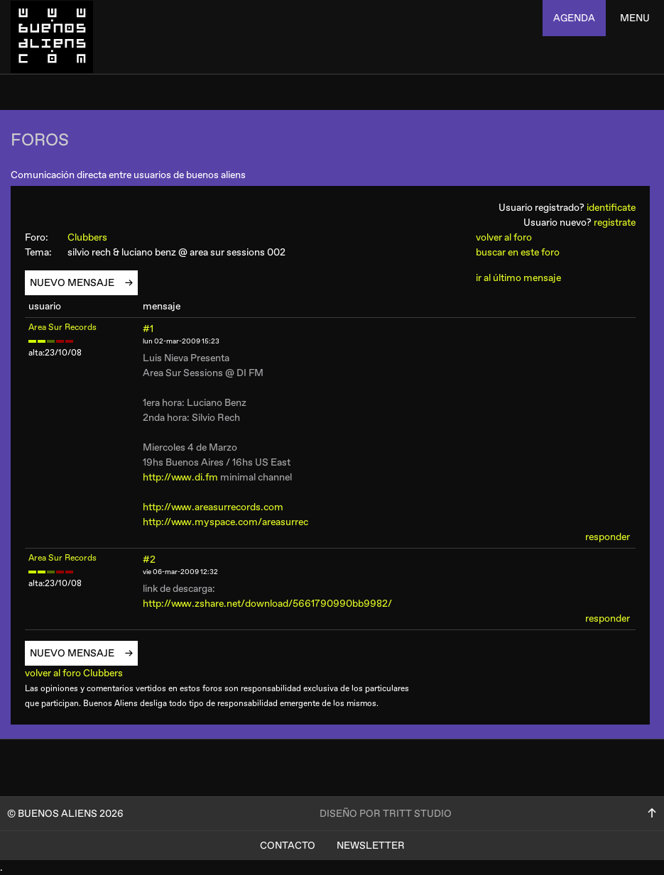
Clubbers (93, 237)
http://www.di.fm (180, 477)
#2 (149, 560)
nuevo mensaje (77, 283)
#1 (148, 329)
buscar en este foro (518, 252)
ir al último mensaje (518, 278)
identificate (611, 208)
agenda (574, 18)
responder (607, 537)
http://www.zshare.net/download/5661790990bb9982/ (267, 604)
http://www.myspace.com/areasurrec (225, 522)
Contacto (287, 846)
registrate (615, 222)
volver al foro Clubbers (79, 673)
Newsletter (371, 846)
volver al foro (504, 237)
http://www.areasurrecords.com (213, 507)
